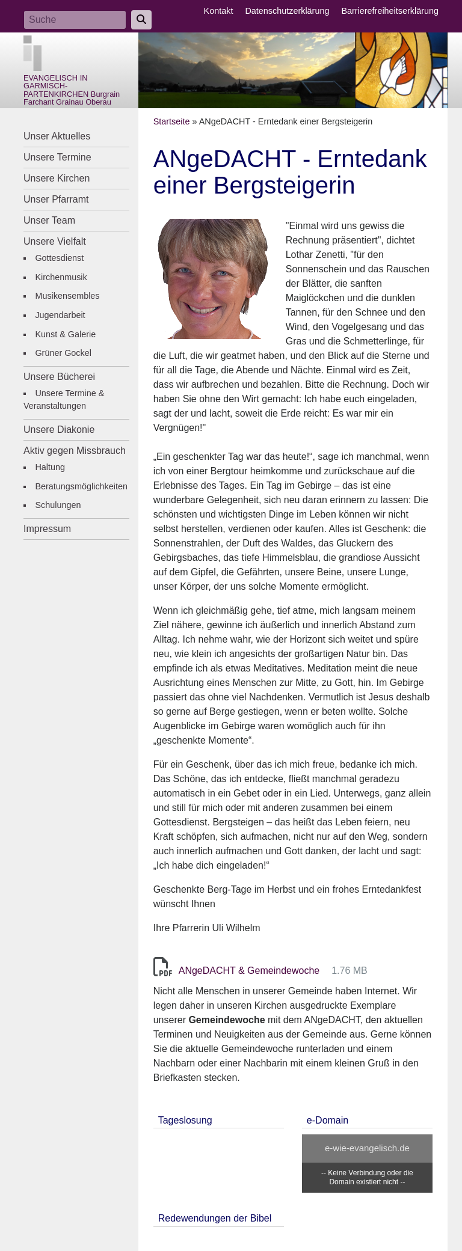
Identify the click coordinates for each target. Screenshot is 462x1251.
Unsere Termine (57, 157)
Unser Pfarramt (55, 199)
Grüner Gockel (63, 353)
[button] (213, 278)
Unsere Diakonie (58, 429)
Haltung (50, 467)
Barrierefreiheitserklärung (390, 11)
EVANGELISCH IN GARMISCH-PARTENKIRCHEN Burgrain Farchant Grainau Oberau (71, 89)
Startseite (171, 121)
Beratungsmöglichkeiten (81, 486)
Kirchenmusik (61, 277)
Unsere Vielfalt (54, 241)
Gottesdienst (59, 258)
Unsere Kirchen (56, 178)
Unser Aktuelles (56, 136)
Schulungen (58, 505)
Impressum (47, 529)
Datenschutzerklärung (287, 11)
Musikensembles (67, 296)
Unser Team (49, 220)
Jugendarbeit (60, 315)
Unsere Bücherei (59, 377)
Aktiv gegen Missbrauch (74, 450)
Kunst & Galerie (65, 334)
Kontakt (218, 11)
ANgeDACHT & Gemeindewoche (249, 970)
